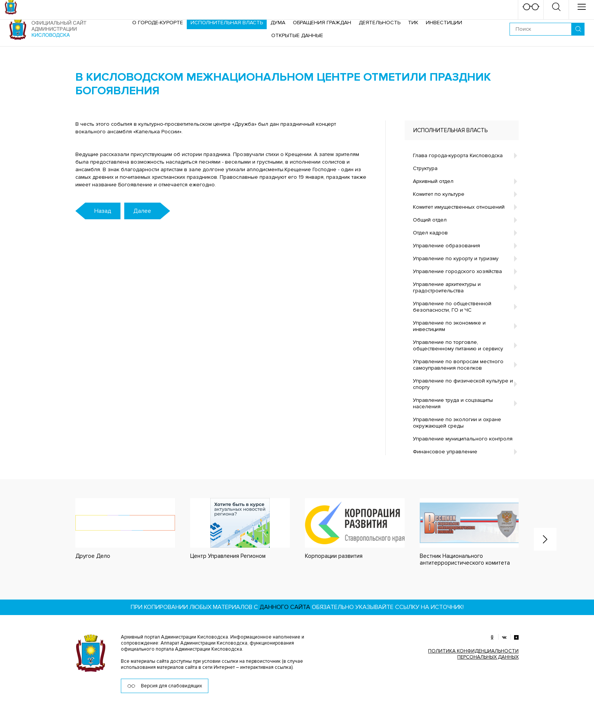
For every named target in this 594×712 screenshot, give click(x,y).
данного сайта (284, 607)
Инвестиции (444, 22)
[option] (117, 529)
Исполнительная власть (227, 22)
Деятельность (379, 22)
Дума (277, 22)
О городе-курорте (157, 22)
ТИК (413, 22)
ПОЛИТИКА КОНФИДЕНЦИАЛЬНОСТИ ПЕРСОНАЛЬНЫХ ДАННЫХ (473, 654)
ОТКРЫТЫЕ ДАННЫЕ (297, 35)
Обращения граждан (322, 22)
